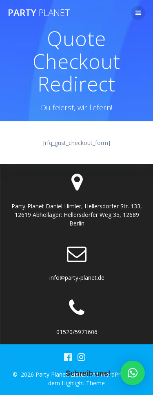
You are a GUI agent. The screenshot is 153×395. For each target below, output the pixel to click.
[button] (132, 373)
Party (39, 12)
